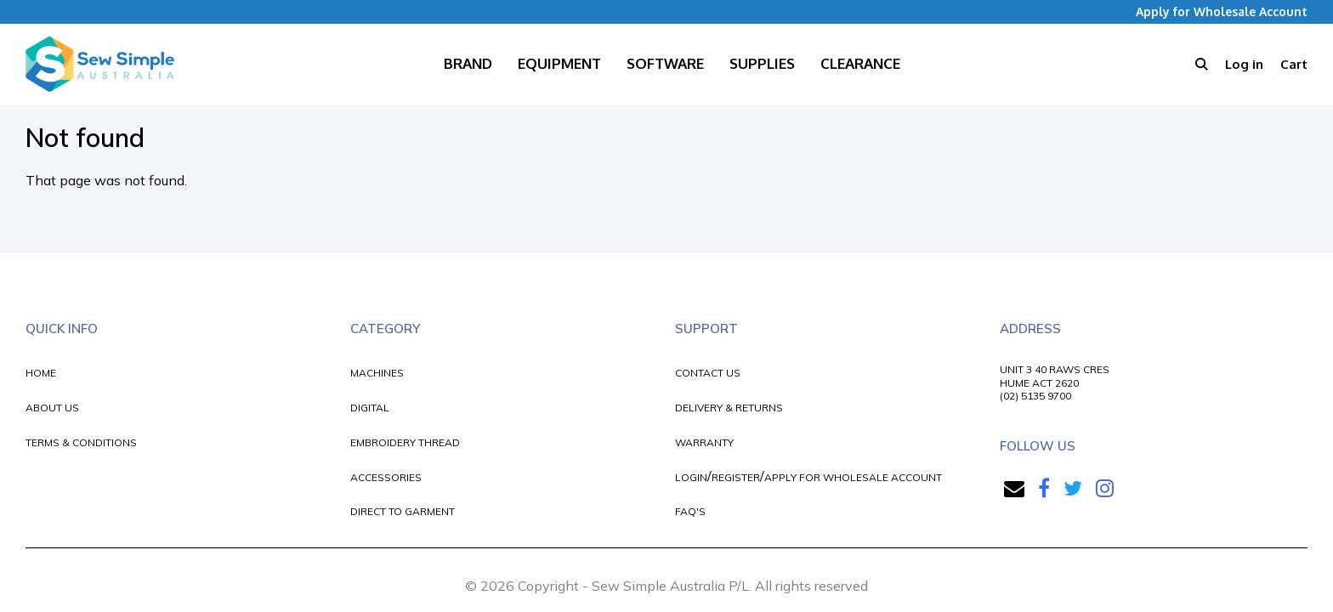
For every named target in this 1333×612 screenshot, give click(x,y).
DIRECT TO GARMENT (402, 511)
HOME (41, 372)
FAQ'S (690, 511)
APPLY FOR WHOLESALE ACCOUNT (853, 477)
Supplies (762, 63)
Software (665, 63)
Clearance (860, 63)
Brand (468, 63)
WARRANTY (704, 442)
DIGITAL (369, 407)
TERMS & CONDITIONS (81, 442)
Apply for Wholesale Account (1221, 11)
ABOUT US (52, 407)
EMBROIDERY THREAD (405, 442)
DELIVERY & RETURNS (729, 407)
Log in (1244, 64)
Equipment (559, 63)
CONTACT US (707, 372)
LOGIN (691, 477)
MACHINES (377, 372)
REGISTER (736, 477)
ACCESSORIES (386, 477)
